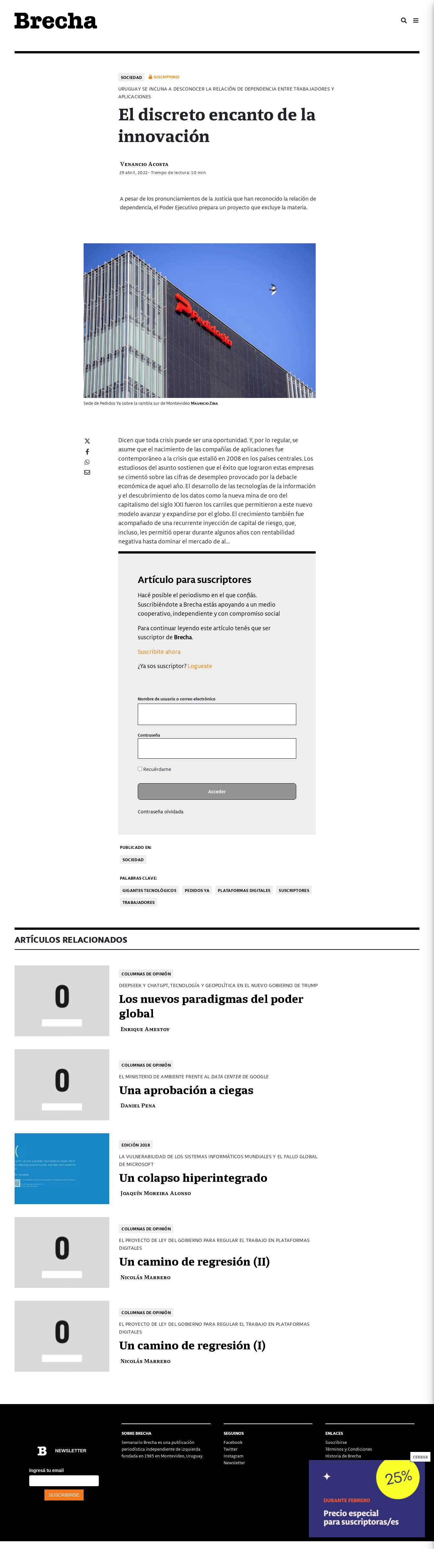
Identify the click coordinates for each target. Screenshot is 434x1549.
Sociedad (131, 77)
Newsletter (234, 1462)
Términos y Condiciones (348, 1449)
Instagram (233, 1456)
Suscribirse (336, 1442)
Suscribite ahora (159, 651)
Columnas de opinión (146, 974)
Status (331, 1476)
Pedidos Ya (197, 890)
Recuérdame (154, 769)
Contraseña (149, 735)
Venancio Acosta (144, 163)
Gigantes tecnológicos (149, 890)
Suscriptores (294, 890)
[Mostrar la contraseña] (286, 748)
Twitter (231, 1449)
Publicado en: (136, 847)
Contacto (334, 1469)
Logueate (200, 666)
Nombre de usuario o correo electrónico (177, 699)
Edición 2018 (136, 1145)
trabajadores (139, 902)
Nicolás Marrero (145, 1276)
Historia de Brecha (343, 1456)
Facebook (233, 1442)
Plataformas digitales (244, 890)
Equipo (332, 1462)
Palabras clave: (138, 878)
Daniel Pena (138, 1105)
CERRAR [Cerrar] (420, 140)
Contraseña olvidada (160, 811)
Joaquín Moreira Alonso (156, 1192)
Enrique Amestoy (145, 1028)
